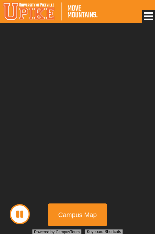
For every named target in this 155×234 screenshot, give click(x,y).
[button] (148, 16)
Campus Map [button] (77, 214)
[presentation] (77, 129)
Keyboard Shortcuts (104, 231)
